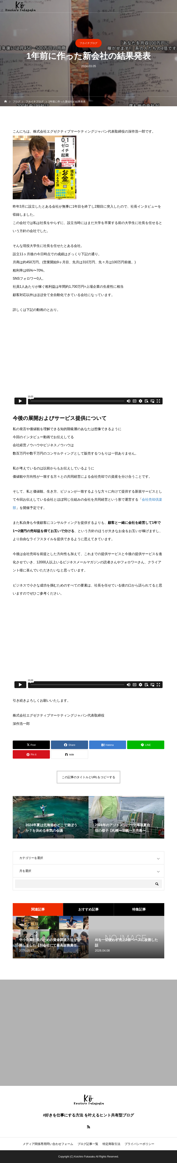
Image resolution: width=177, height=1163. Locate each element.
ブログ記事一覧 (87, 1144)
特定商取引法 (111, 1144)
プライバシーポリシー (139, 1144)
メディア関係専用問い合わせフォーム (48, 1144)
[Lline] (145, 745)
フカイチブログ (88, 43)
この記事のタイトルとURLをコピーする (88, 777)
